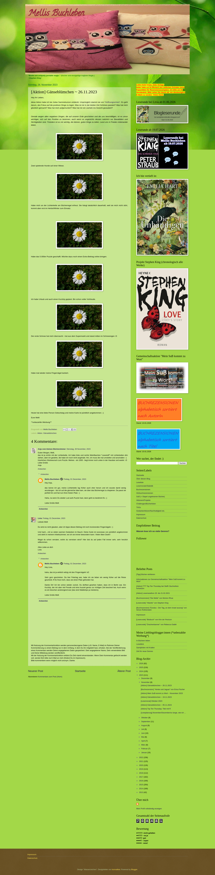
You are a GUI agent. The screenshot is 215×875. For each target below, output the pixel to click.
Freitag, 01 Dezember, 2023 (75, 479)
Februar (144, 749)
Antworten (42, 469)
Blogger (134, 869)
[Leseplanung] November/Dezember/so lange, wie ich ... (163, 713)
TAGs (138, 507)
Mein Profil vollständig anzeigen (149, 809)
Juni (143, 733)
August (144, 725)
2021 (141, 761)
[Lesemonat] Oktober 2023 (151, 701)
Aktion (39, 433)
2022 (141, 757)
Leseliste (139, 482)
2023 (141, 675)
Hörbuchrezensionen (144, 493)
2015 (141, 785)
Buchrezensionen (143, 489)
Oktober (144, 718)
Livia (40, 518)
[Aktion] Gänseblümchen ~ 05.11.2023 (156, 705)
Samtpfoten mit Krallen (145, 648)
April (143, 741)
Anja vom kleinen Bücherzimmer (52, 449)
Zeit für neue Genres (144, 651)
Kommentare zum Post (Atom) (50, 677)
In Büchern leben (143, 641)
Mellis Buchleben (56, 13)
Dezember (145, 678)
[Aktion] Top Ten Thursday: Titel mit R (156, 709)
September (146, 721)
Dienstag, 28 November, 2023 (78, 449)
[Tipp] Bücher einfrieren (145, 574)
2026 (141, 663)
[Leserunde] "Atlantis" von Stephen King (152, 603)
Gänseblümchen (49, 433)
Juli (142, 729)
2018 (141, 773)
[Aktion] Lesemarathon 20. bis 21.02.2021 (153, 593)
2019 (141, 769)
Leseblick (140, 644)
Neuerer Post (35, 671)
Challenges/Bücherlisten (146, 504)
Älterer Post (124, 671)
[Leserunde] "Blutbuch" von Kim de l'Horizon (154, 619)
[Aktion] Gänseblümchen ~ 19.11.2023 (156, 697)
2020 (141, 765)
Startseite (80, 671)
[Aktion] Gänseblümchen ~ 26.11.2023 (156, 685)
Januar (144, 752)
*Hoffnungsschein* (112, 102)
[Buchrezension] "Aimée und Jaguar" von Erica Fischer (163, 689)
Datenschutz (141, 518)
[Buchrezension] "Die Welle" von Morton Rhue (154, 598)
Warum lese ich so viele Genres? (152, 531)
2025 (141, 667)
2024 (141, 671)
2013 (141, 792)
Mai (143, 737)
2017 (141, 777)
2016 (141, 781)
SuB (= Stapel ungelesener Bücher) (150, 496)
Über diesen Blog (143, 479)
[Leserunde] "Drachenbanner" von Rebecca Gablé (156, 624)
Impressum (140, 514)
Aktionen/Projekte (143, 500)
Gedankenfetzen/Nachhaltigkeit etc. (150, 511)
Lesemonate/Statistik (144, 486)
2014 (141, 788)
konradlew (116, 869)
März (143, 745)
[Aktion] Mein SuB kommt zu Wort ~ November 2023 (162, 693)
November (145, 682)
